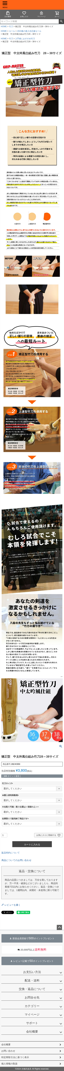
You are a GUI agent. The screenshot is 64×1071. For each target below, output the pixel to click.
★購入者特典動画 (11, 795)
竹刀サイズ (8, 783)
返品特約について (10, 852)
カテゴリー (32, 1006)
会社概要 (32, 1031)
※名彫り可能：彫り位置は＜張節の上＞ (20, 807)
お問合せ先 (32, 997)
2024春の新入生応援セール (29, 31)
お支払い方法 (32, 972)
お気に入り (24, 14)
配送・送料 (32, 980)
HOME (4, 26)
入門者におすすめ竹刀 (25, 38)
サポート (32, 1023)
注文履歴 (7, 14)
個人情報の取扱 (9, 1063)
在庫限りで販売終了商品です (16, 818)
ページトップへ (59, 927)
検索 (61, 21)
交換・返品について (32, 989)
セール (12, 31)
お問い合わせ (8, 1051)
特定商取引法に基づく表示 (15, 1057)
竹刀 (11, 26)
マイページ (41, 14)
